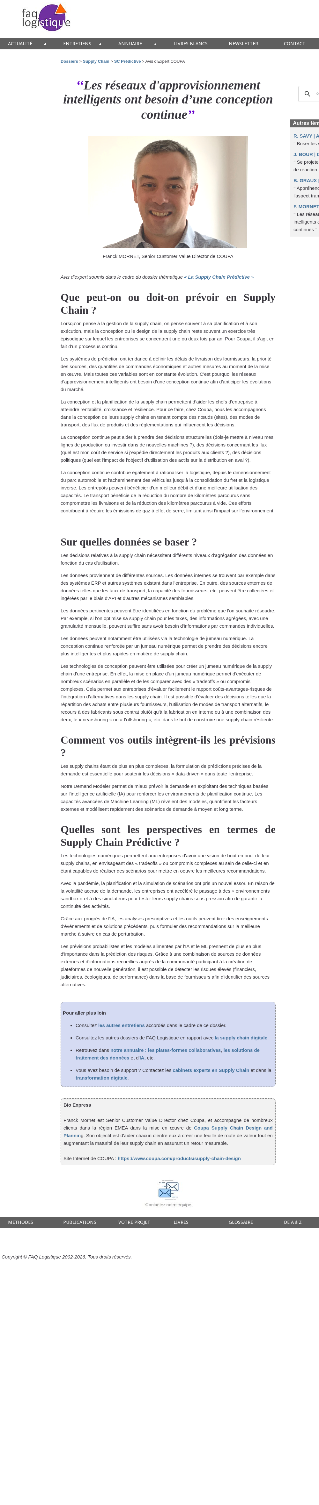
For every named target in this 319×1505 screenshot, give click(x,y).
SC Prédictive (128, 61)
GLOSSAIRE (241, 1222)
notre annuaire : (129, 1050)
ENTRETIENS (77, 43)
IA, (142, 1057)
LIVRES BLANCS (191, 43)
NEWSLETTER (243, 43)
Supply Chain (96, 61)
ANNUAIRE (130, 43)
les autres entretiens (121, 1025)
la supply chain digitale (241, 1037)
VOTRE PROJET (134, 1222)
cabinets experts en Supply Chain (211, 1070)
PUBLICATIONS (79, 1222)
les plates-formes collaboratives (184, 1050)
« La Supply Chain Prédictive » (219, 277)
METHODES (20, 1222)
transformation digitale (102, 1078)
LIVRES (181, 1222)
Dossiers (69, 61)
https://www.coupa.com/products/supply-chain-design (179, 1158)
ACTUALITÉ (20, 43)
